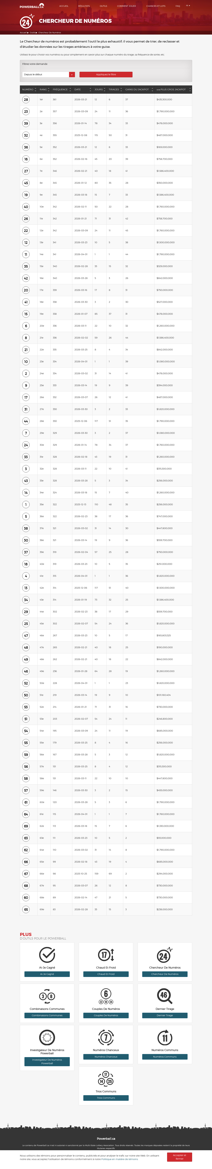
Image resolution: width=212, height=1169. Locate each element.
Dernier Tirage (165, 1015)
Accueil (63, 6)
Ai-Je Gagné (47, 974)
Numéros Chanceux (106, 1056)
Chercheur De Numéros (164, 974)
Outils (103, 6)
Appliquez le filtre (106, 74)
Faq (178, 6)
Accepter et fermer (179, 1157)
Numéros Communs (165, 1056)
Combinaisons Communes (47, 1015)
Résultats (84, 6)
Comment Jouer (126, 6)
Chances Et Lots (155, 6)
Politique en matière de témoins (119, 1159)
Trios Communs (106, 1098)
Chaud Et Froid (106, 974)
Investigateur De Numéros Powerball (47, 1061)
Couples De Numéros (106, 1015)
